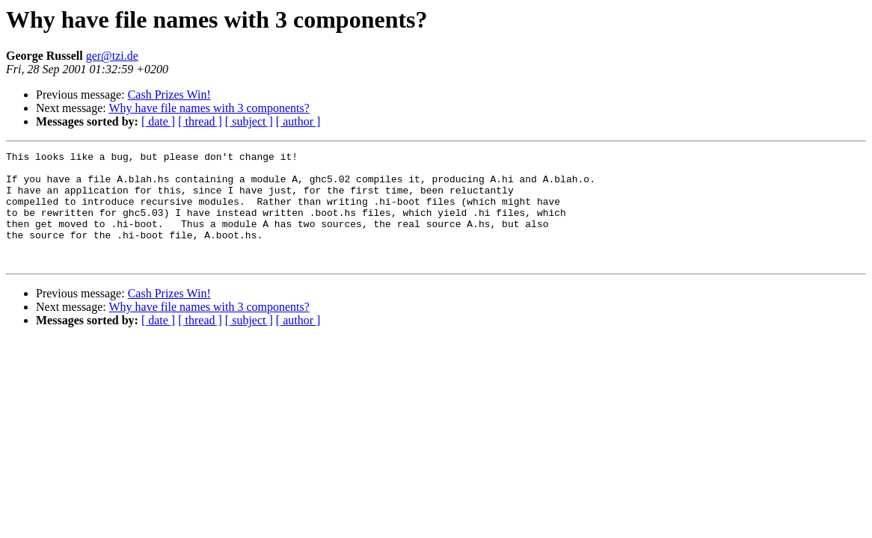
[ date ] (158, 121)
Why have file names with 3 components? (208, 108)
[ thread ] (200, 121)
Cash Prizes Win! (169, 94)
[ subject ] (249, 121)
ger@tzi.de (112, 55)
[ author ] (298, 121)
